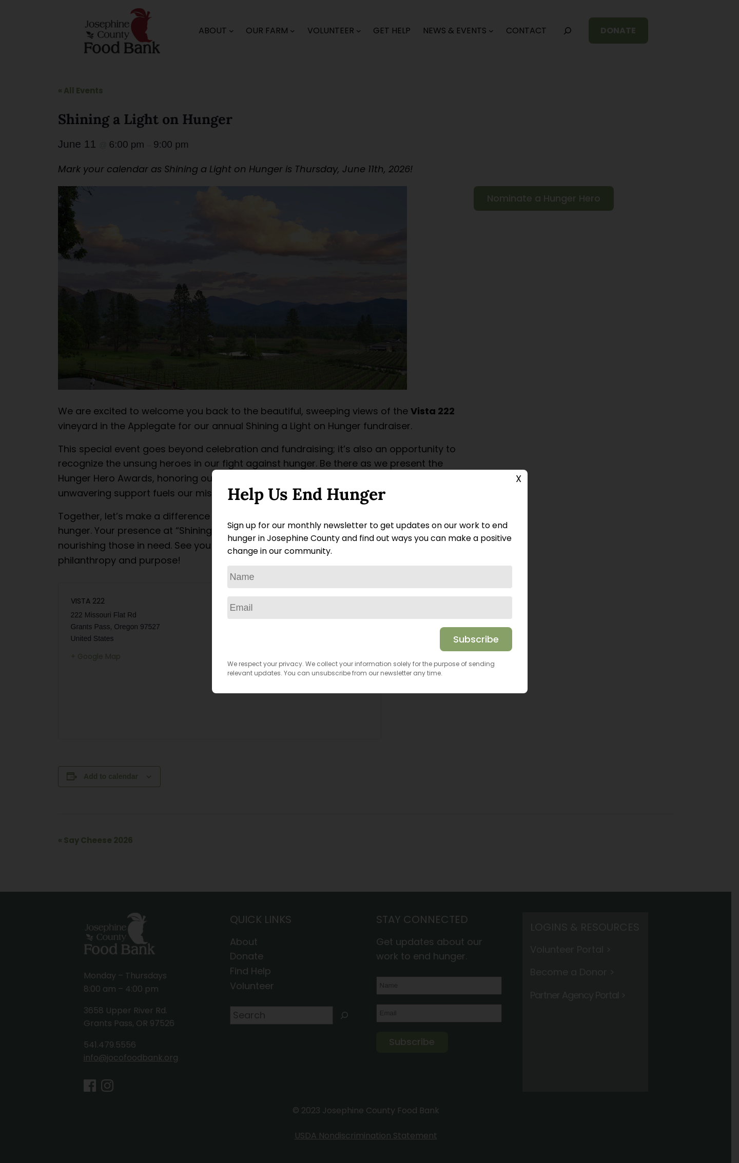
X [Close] (518, 478)
